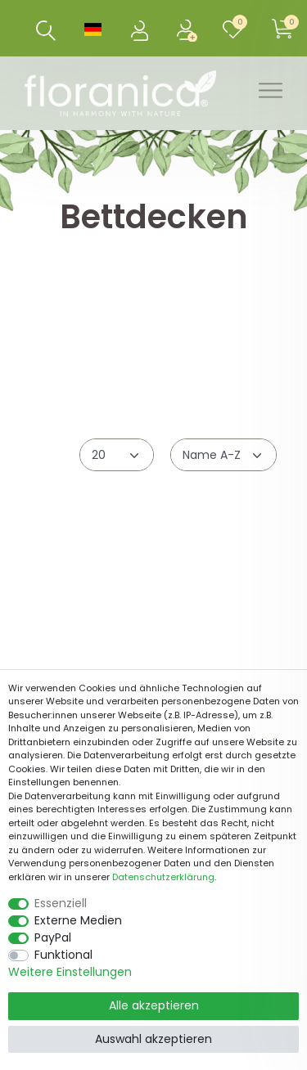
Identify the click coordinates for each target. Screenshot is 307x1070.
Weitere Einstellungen (70, 972)
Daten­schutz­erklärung (163, 876)
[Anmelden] (141, 28)
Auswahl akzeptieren (153, 1039)
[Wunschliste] (235, 28)
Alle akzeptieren (154, 1005)
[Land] (93, 28)
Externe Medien (78, 920)
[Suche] (46, 30)
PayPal (52, 937)
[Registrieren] (188, 28)
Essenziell (60, 903)
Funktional (63, 954)
